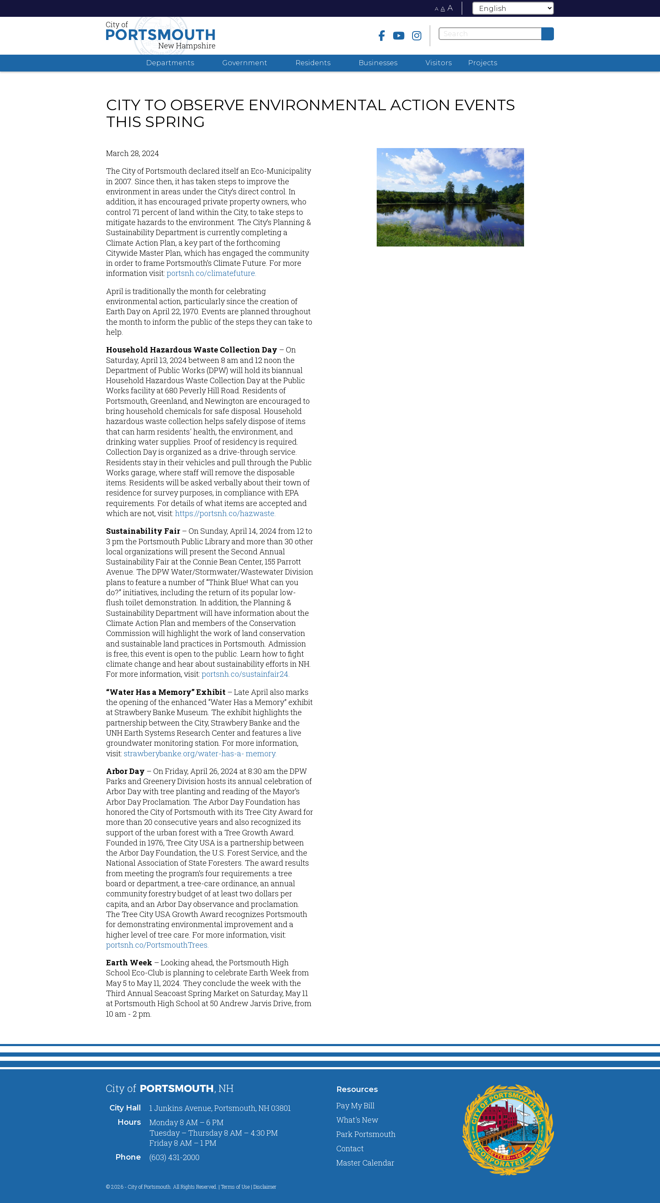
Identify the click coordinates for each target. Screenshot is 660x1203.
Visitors (439, 63)
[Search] (496, 33)
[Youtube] (399, 35)
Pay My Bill (355, 1105)
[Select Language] (513, 8)
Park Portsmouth (366, 1134)
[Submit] (547, 33)
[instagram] (416, 35)
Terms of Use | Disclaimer (249, 1186)
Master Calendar (365, 1163)
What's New (357, 1120)
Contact (350, 1148)
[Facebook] (381, 35)
